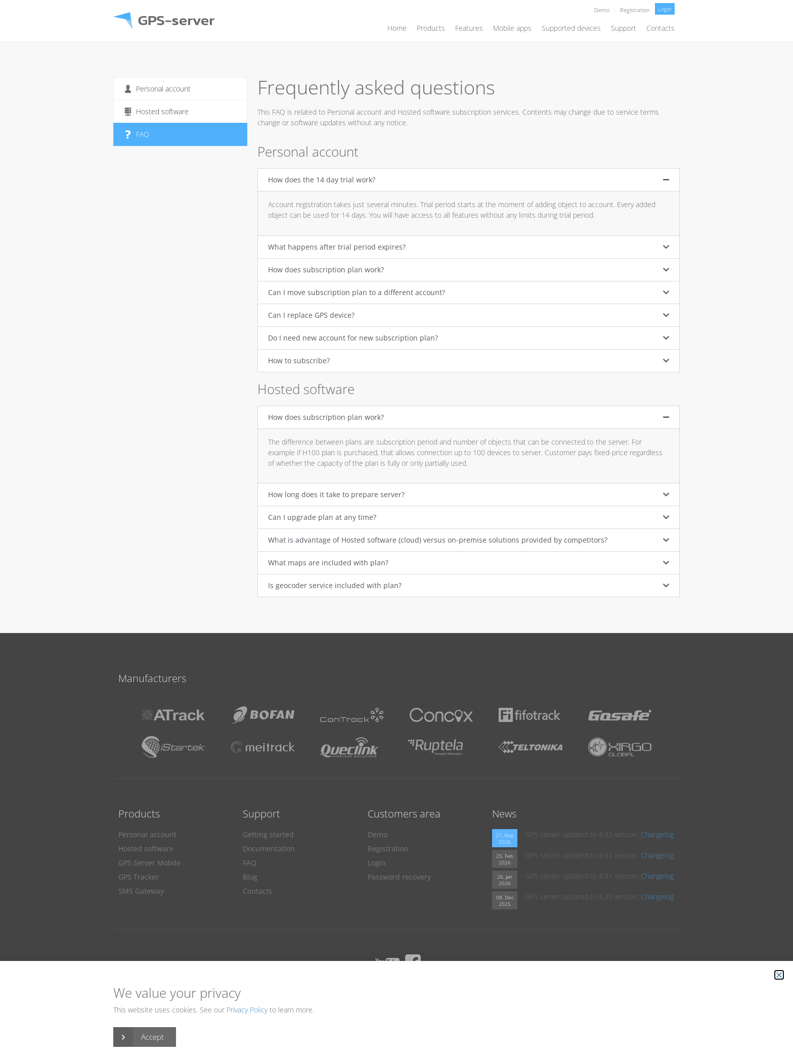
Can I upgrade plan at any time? (322, 517)
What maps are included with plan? (328, 562)
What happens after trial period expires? (337, 247)
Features (469, 28)
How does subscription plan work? (326, 269)
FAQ (136, 134)
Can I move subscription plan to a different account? (356, 292)
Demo (601, 10)
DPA (391, 990)
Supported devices (571, 28)
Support (623, 28)
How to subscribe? (299, 360)
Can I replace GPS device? (311, 315)
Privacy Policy (356, 990)
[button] (468, 180)
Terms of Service (431, 990)
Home (397, 28)
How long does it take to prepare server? (336, 494)
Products (431, 28)
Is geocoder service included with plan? (335, 585)
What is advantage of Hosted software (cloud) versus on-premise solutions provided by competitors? (437, 540)
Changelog (657, 834)
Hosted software (156, 111)
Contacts (660, 28)
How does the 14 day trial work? (321, 179)
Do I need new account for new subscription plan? (353, 338)
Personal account (157, 88)
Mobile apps (512, 28)
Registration (635, 10)
